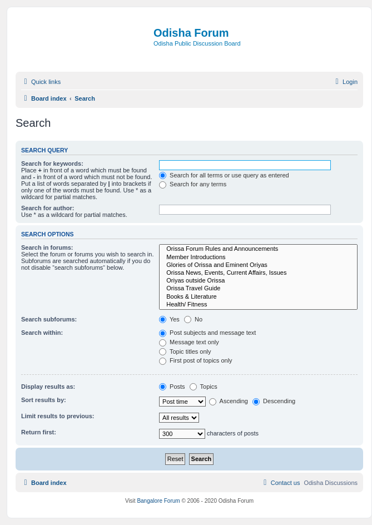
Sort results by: (43, 400)
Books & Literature (258, 297)
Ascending (228, 401)
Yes (169, 319)
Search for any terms (192, 184)
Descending (273, 401)
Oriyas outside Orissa (258, 281)
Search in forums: (47, 247)
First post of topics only (195, 360)
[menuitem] (345, 81)
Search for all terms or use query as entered (224, 175)
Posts (172, 386)
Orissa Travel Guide (258, 289)
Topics (203, 386)
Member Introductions (258, 257)
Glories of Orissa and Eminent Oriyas (258, 265)
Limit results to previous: (57, 416)
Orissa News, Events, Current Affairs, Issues (258, 273)
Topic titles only (185, 351)
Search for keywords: (52, 163)
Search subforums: (49, 319)
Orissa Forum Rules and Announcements (258, 249)
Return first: (38, 432)
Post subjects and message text (207, 332)
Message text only (189, 342)
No (193, 319)
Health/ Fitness (258, 305)
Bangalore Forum (158, 501)
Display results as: (48, 386)
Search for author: (47, 208)
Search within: (42, 332)
